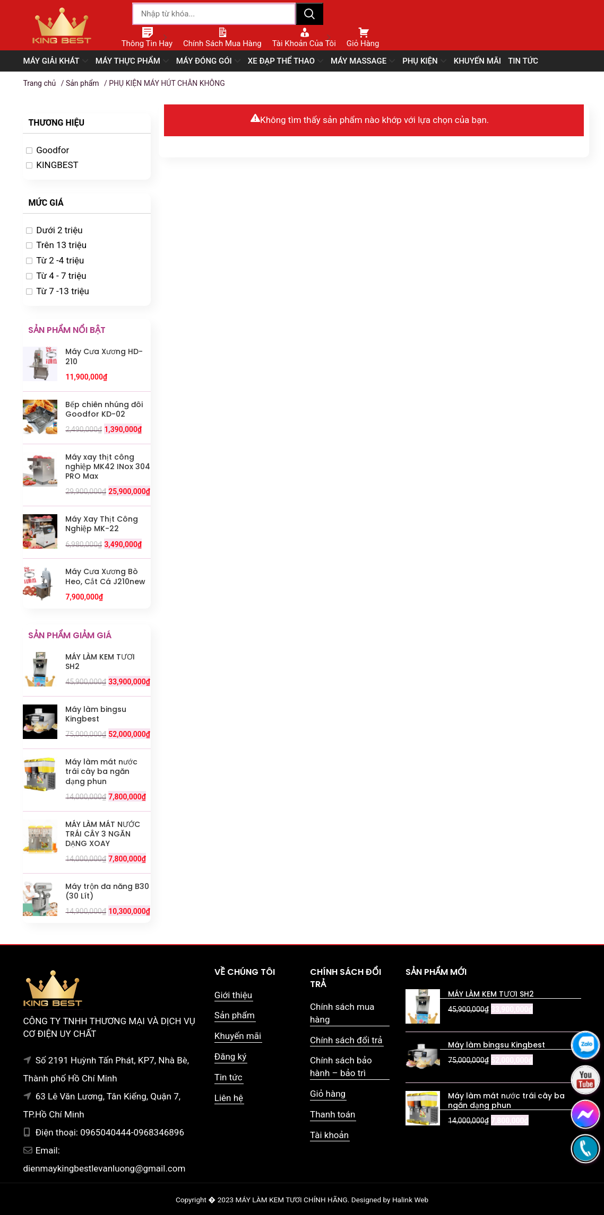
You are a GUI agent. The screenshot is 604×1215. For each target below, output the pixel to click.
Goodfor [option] (52, 150)
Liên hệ (228, 1098)
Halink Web (410, 1199)
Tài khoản (329, 1135)
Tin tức (228, 1077)
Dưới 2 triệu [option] (59, 230)
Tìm (309, 14)
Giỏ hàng (328, 1093)
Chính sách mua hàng (342, 1013)
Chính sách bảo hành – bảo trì (341, 1066)
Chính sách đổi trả (346, 1040)
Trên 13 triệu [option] (61, 245)
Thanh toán (332, 1114)
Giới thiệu (233, 995)
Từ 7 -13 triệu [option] (62, 291)
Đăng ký (230, 1056)
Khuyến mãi (237, 1036)
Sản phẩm (82, 83)
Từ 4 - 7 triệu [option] (61, 275)
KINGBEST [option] (57, 165)
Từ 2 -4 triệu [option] (60, 260)
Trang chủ (39, 83)
